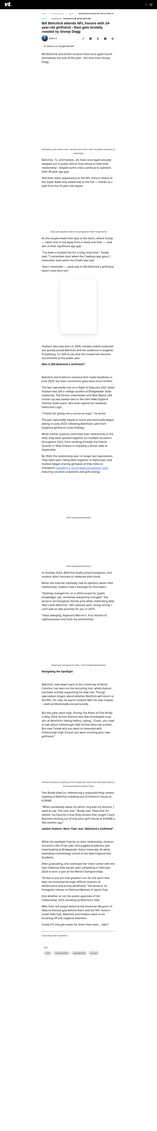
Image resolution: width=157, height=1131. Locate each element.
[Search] (144, 4)
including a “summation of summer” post (82, 560)
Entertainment (58, 13)
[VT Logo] (9, 4)
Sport (71, 13)
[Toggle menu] (149, 5)
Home (44, 13)
